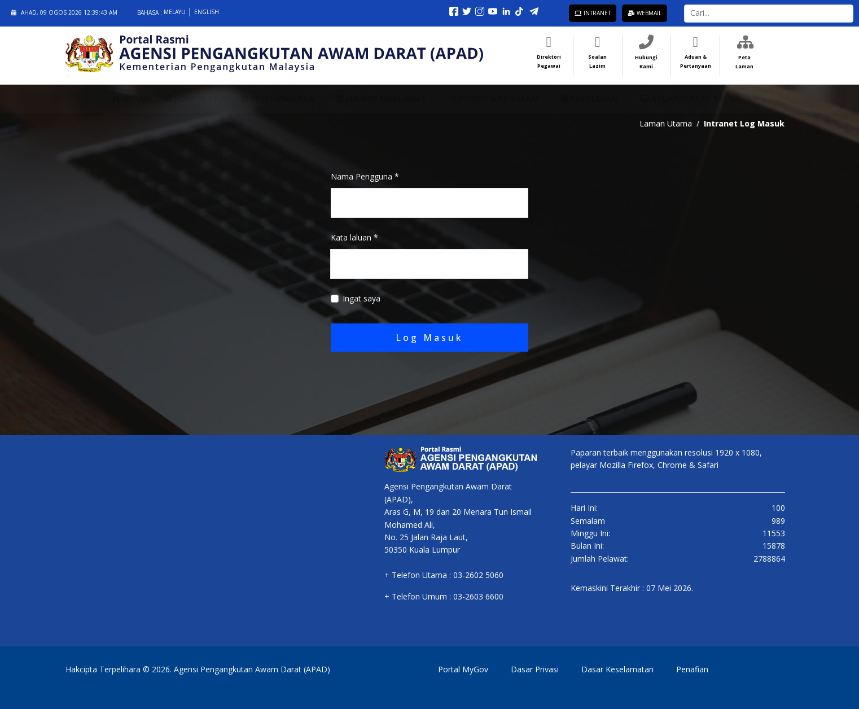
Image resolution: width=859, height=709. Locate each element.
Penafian (692, 669)
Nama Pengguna (365, 176)
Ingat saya (361, 298)
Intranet (593, 13)
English (206, 12)
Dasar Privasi (535, 669)
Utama (132, 98)
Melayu (175, 12)
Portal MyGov (463, 669)
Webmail (644, 13)
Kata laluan (354, 237)
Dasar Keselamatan (617, 669)
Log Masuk (429, 337)
